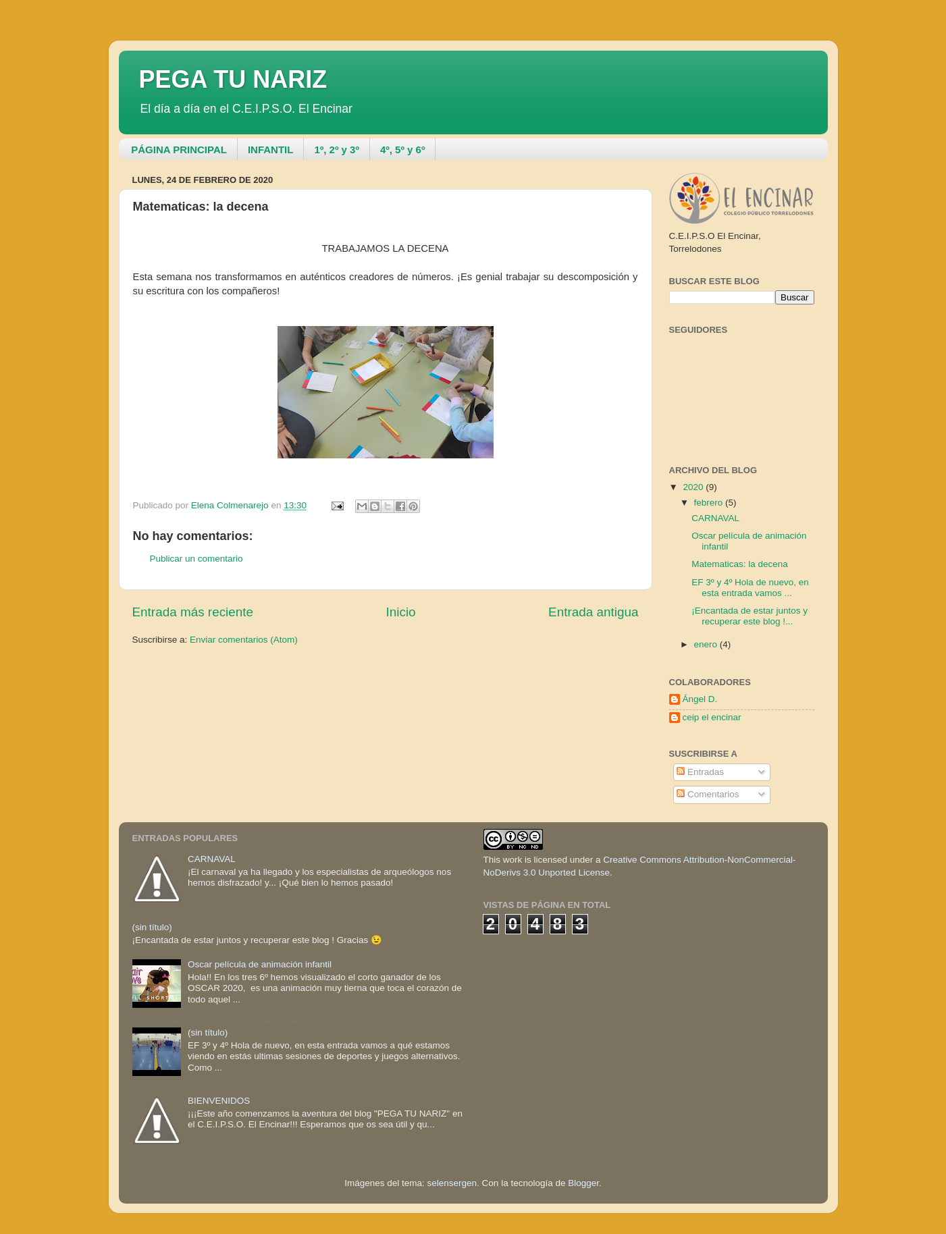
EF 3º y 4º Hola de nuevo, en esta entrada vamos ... (749, 587)
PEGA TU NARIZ (233, 79)
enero (707, 644)
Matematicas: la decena (739, 564)
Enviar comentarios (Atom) (244, 640)
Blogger (583, 1183)
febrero (710, 503)
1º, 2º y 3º (336, 149)
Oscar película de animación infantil (260, 964)
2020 (694, 487)
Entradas (700, 772)
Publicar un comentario (196, 559)
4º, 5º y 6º (402, 149)
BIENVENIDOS (219, 1101)
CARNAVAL (715, 518)
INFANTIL (271, 149)
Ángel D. (700, 699)
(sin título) (152, 927)
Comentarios (708, 794)
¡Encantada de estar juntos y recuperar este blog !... (749, 616)
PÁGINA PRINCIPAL (179, 149)
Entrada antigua (593, 612)
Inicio (401, 612)
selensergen (452, 1183)
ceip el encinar (712, 717)
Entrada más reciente (193, 612)
